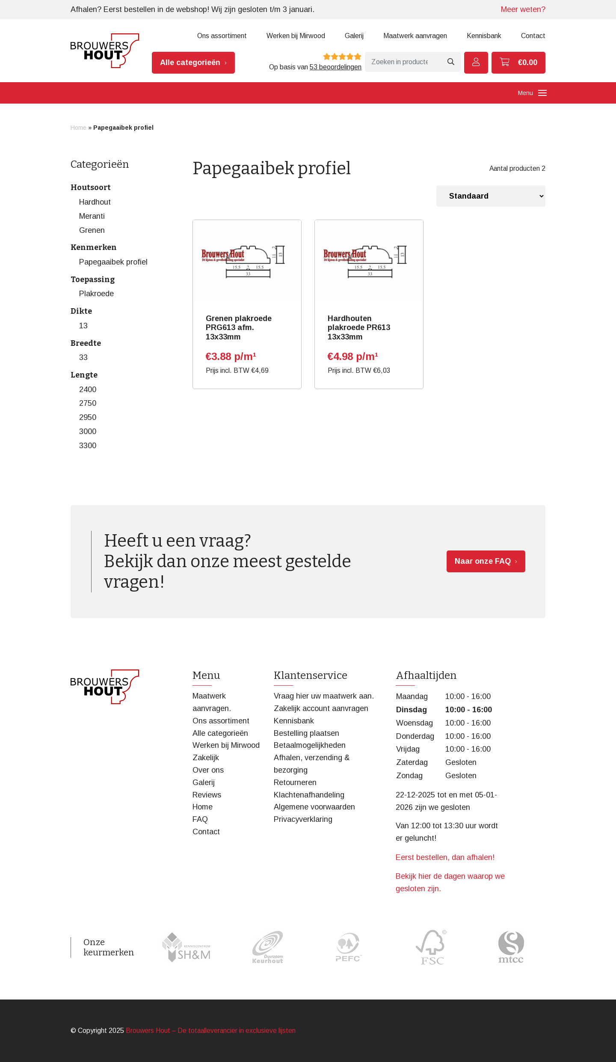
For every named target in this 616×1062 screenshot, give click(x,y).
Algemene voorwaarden (314, 807)
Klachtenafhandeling (309, 795)
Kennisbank (484, 35)
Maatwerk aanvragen (415, 35)
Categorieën (100, 164)
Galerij (354, 35)
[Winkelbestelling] (490, 196)
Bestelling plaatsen (306, 733)
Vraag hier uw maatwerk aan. (324, 696)
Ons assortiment (222, 35)
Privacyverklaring (303, 819)
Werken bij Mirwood (296, 35)
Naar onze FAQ (483, 561)
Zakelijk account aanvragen (321, 708)
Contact (533, 35)
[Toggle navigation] (542, 92)
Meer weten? (523, 9)
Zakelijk (205, 757)
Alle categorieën (190, 62)
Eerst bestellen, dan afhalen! (445, 857)
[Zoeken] (403, 62)
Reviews (206, 795)
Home (78, 127)
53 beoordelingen (335, 67)
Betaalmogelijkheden (310, 745)
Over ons (208, 770)
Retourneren (295, 782)
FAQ (200, 819)
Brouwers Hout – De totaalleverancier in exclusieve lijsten (211, 1030)
